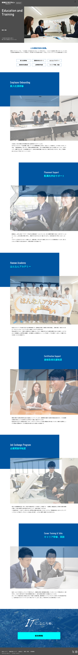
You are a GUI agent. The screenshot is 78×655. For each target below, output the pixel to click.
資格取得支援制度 (23, 64)
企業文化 (20, 651)
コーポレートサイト (16, 653)
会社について (5, 651)
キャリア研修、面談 (54, 64)
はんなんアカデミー (54, 60)
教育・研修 (26, 651)
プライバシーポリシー (6, 653)
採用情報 (39, 635)
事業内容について (13, 651)
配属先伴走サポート (39, 60)
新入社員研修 (23, 60)
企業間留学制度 (39, 64)
